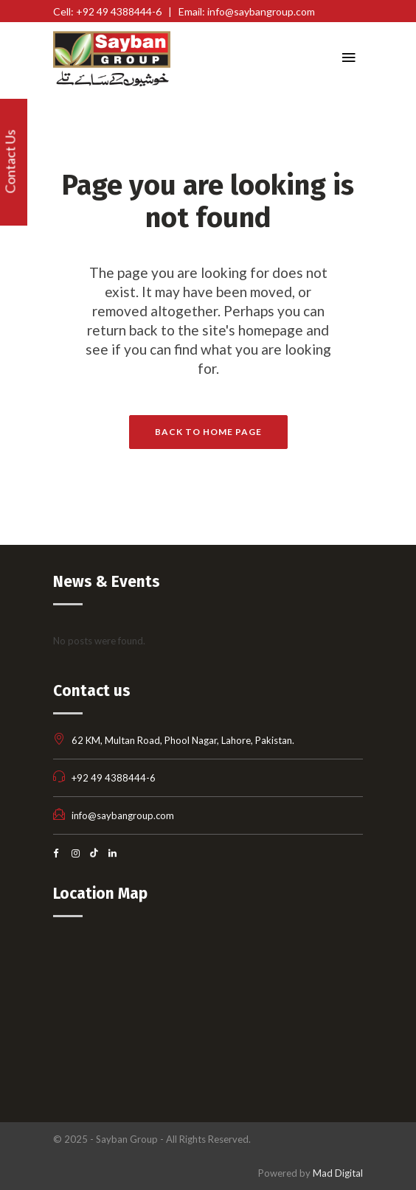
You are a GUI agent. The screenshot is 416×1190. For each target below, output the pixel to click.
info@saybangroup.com (123, 815)
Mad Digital (338, 1173)
